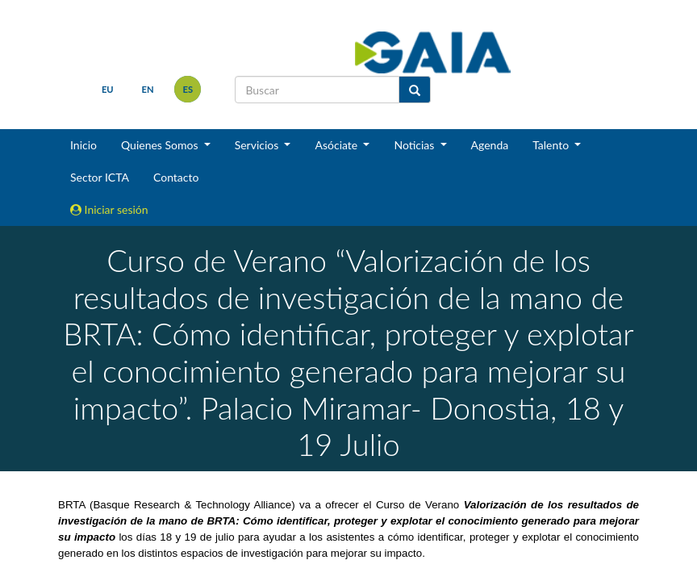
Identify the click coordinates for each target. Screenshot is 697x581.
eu (108, 89)
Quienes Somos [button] (161, 145)
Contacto (175, 177)
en (148, 89)
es (188, 89)
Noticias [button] (415, 145)
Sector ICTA (99, 177)
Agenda (490, 145)
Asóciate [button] (337, 145)
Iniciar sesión (109, 209)
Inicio (83, 145)
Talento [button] (552, 145)
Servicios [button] (258, 145)
